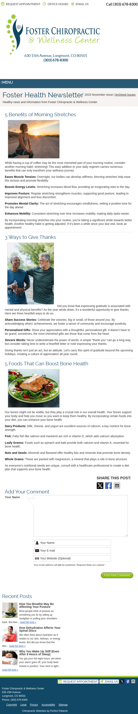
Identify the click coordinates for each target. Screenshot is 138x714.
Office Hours (55, 4)
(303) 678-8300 (125, 4)
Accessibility (48, 704)
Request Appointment (20, 4)
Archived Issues (125, 94)
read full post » (28, 622)
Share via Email (117, 485)
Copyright (11, 704)
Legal (23, 704)
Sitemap (63, 704)
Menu (7, 82)
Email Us (79, 4)
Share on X (100, 485)
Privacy (34, 704)
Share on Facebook (109, 485)
